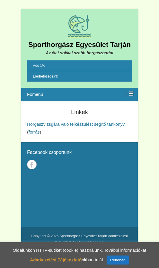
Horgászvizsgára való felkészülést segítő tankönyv (76, 124)
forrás (34, 131)
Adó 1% (39, 66)
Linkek (79, 112)
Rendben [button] (118, 260)
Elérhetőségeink (45, 76)
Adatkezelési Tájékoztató (56, 259)
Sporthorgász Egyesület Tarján (79, 44)
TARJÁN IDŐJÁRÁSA (79, 200)
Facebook (32, 164)
